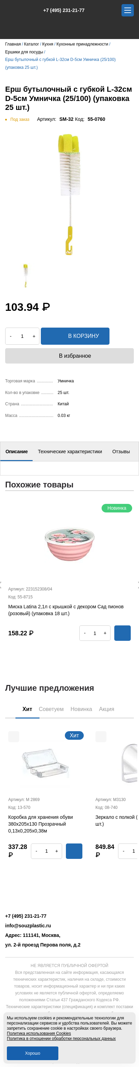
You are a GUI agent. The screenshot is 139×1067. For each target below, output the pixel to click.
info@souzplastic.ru (28, 925)
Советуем (51, 709)
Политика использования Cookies (39, 1033)
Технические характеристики (70, 451)
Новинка (81, 709)
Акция (106, 709)
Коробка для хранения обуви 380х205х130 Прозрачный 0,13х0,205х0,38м (40, 824)
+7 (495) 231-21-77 (60, 10)
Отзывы (121, 451)
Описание (16, 451)
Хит (27, 709)
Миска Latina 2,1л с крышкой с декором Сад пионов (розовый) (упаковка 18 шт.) (66, 610)
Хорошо (32, 1053)
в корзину (75, 336)
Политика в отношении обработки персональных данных (61, 1038)
